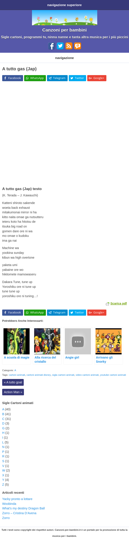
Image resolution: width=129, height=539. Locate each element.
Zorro (6, 518)
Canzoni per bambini (64, 29)
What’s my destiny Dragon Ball (23, 508)
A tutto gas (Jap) (19, 68)
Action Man (13, 392)
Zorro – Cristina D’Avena (19, 513)
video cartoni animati (87, 375)
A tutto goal (13, 382)
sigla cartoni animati (63, 375)
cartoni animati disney (39, 375)
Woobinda (9, 503)
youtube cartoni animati (113, 375)
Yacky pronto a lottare (17, 499)
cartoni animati (17, 375)
